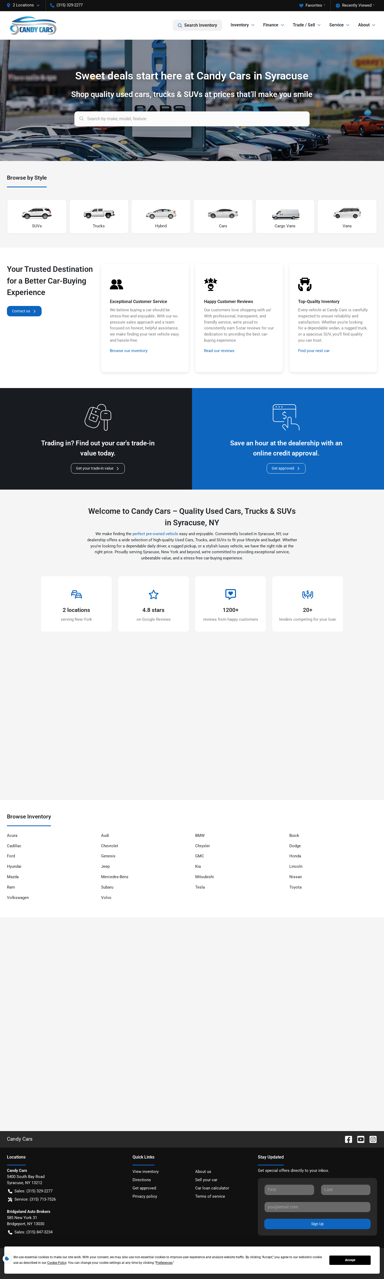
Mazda (13, 876)
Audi (105, 835)
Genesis (108, 856)
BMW (200, 835)
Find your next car (314, 350)
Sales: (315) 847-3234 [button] (30, 1232)
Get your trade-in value (98, 468)
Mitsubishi (204, 876)
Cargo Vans (285, 217)
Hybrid (161, 217)
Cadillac (14, 846)
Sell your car (206, 1179)
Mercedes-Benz (114, 876)
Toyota (295, 887)
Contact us (24, 311)
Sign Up (317, 1224)
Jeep (105, 866)
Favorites (310, 5)
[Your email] (317, 1207)
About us (203, 1171)
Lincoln (295, 866)
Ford (11, 856)
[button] (25, 5)
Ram (11, 887)
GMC (199, 856)
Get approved (286, 468)
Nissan (295, 876)
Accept (350, 1260)
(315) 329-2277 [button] (66, 5)
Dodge (295, 846)
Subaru (107, 887)
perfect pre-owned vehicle (155, 533)
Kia (198, 866)
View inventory (146, 1171)
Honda (295, 856)
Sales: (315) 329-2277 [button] (30, 1191)
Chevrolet (109, 846)
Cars (223, 217)
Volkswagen (18, 897)
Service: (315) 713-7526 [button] (32, 1199)
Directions (142, 1179)
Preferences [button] (164, 1263)
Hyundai (14, 866)
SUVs (37, 217)
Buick (294, 835)
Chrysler (202, 846)
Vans (347, 217)
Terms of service (210, 1196)
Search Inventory (197, 25)
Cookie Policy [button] (56, 1263)
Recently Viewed (353, 5)
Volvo (106, 897)
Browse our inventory (128, 350)
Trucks (99, 217)
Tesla (200, 887)
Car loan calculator (212, 1188)
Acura (12, 835)
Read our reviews (219, 350)
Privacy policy (145, 1196)
